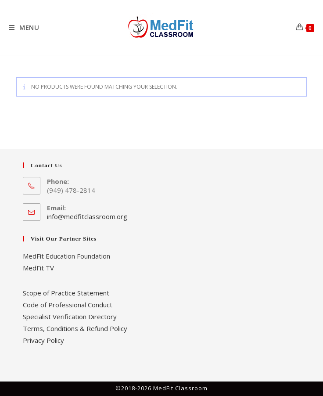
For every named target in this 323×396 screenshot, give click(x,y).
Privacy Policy (43, 340)
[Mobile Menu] (24, 27)
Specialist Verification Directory (70, 316)
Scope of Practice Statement (66, 292)
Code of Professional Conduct (67, 304)
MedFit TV (38, 267)
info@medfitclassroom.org (87, 216)
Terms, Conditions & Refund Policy (75, 328)
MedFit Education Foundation (66, 256)
